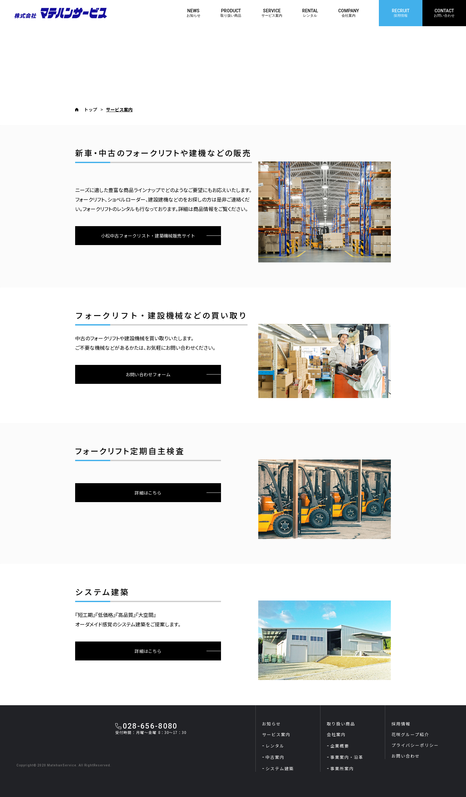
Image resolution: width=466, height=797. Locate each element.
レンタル (275, 746)
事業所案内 (342, 768)
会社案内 (336, 734)
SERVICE (271, 13)
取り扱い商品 (341, 724)
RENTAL (310, 13)
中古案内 (275, 757)
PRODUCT (230, 13)
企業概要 (339, 746)
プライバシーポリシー (415, 745)
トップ (90, 109)
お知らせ (271, 724)
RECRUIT (400, 13)
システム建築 (280, 768)
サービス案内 (276, 734)
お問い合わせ (405, 756)
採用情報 (400, 724)
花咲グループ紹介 (410, 734)
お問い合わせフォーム (148, 374)
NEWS (193, 13)
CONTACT (444, 13)
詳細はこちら (147, 492)
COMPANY (348, 13)
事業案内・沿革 (346, 757)
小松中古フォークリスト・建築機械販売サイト (148, 235)
